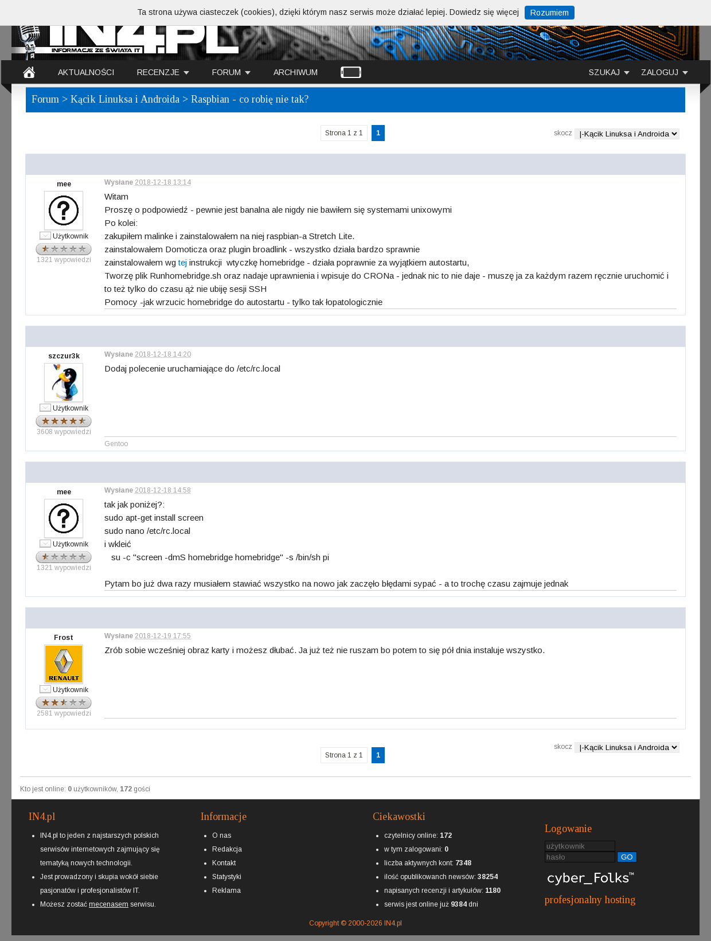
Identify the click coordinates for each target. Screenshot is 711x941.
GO (627, 857)
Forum (45, 99)
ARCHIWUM (296, 72)
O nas (221, 835)
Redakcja (227, 849)
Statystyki (226, 877)
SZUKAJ (604, 72)
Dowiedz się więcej (484, 12)
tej (182, 262)
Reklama (226, 891)
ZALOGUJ (659, 72)
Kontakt (224, 863)
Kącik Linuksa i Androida (125, 99)
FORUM (226, 72)
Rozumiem (549, 12)
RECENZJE (158, 72)
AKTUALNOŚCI (86, 72)
